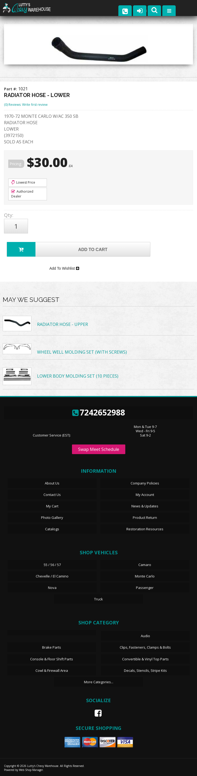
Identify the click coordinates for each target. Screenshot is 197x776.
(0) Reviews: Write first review (25, 104)
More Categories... (98, 682)
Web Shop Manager (31, 770)
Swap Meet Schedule (98, 449)
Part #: (11, 88)
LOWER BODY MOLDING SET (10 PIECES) (77, 376)
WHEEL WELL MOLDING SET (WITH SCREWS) (82, 352)
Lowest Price (23, 182)
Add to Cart (57, 249)
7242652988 (98, 412)
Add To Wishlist (64, 268)
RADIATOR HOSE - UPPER (62, 324)
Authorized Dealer (22, 194)
